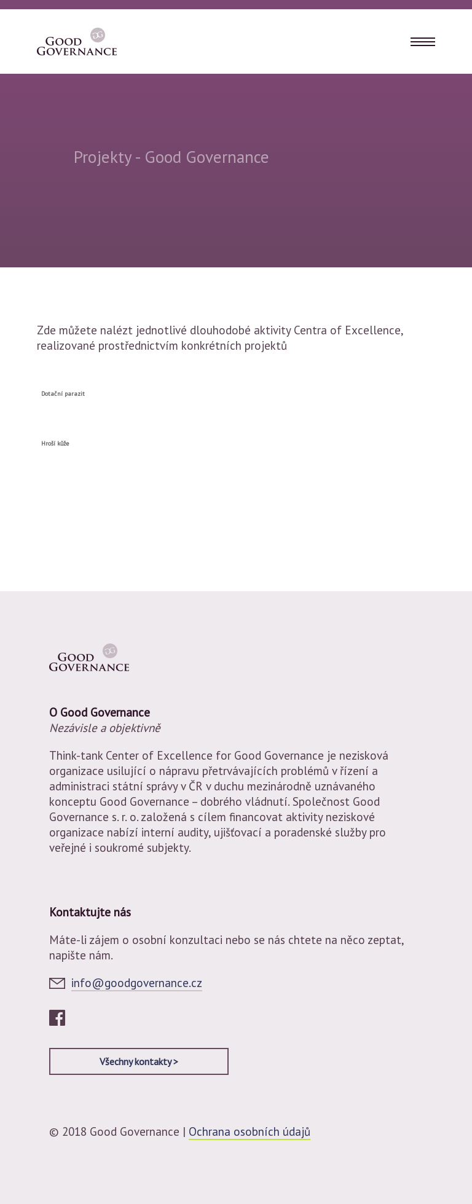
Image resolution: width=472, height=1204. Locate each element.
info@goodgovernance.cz (136, 982)
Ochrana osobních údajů (249, 1131)
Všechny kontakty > (139, 1061)
